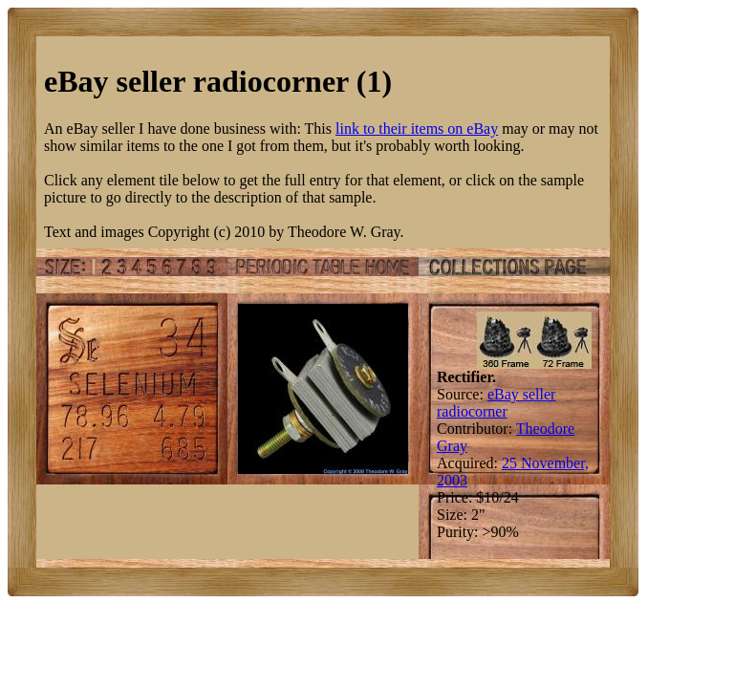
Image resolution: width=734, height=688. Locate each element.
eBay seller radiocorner (496, 402)
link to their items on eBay (416, 128)
